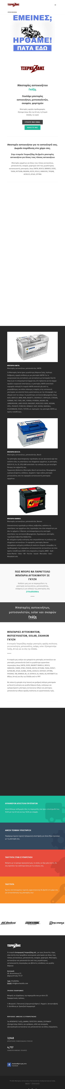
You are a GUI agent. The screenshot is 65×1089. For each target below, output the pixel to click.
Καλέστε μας (32, 127)
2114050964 (32, 591)
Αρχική (27, 1083)
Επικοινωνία (35, 1083)
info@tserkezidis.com (20, 983)
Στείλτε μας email (32, 122)
